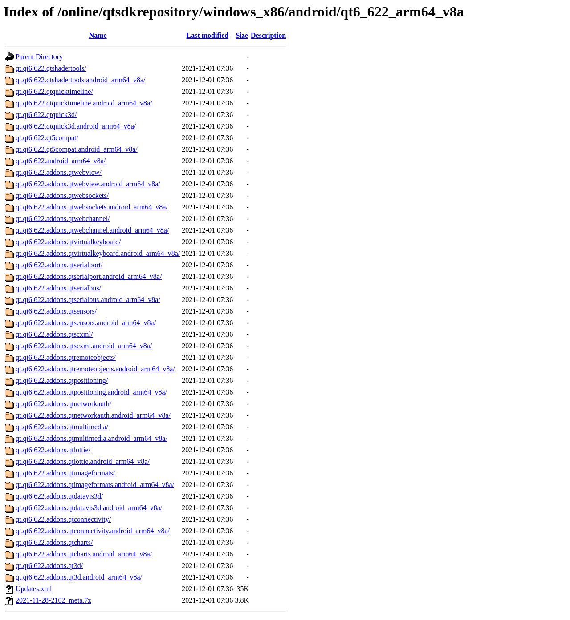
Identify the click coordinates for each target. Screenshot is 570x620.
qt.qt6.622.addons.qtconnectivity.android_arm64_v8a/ (93, 531)
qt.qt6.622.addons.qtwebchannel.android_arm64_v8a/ (92, 230)
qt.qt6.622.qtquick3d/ (46, 114)
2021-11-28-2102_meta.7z (53, 600)
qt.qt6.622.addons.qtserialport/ (59, 265)
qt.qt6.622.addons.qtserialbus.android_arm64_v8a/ (88, 299)
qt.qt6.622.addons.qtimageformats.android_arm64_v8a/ (95, 484)
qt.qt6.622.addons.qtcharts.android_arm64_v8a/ (84, 554)
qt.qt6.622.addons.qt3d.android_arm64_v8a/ (79, 577)
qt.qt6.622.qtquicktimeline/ (54, 91)
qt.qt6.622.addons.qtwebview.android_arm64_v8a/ (88, 184)
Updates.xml (34, 588)
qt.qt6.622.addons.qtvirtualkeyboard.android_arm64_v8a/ (98, 253)
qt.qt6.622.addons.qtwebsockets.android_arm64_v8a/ (92, 207)
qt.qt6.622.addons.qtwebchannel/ (63, 218)
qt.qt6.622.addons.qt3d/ (49, 565)
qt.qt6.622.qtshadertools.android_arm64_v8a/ (81, 80)
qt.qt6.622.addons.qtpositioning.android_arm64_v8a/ (91, 392)
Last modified (207, 35)
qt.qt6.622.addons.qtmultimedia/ (62, 427)
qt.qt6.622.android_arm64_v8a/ (61, 161)
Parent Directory (39, 56)
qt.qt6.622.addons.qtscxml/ (54, 334)
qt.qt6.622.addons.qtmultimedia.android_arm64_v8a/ (91, 438)
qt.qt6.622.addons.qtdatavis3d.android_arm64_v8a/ (89, 507)
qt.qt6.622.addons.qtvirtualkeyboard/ (68, 242)
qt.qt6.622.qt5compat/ (47, 137)
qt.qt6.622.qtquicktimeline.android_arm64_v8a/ (84, 103)
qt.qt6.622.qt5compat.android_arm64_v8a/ (77, 149)
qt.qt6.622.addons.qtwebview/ (59, 172)
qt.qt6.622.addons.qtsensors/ (56, 311)
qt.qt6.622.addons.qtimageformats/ (65, 473)
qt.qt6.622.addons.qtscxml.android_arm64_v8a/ (84, 346)
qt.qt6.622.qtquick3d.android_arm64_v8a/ (76, 126)
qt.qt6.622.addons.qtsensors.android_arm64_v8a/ (86, 322)
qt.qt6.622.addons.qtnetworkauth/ (63, 403)
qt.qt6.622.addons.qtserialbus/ (58, 288)
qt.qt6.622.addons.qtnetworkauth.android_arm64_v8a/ (93, 415)
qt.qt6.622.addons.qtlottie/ (53, 450)
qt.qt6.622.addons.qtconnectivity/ (63, 519)
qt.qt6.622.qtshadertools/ (51, 68)
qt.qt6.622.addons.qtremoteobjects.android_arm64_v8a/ (95, 369)
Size (242, 35)
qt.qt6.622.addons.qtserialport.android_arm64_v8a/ (89, 276)
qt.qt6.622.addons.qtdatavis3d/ (59, 496)
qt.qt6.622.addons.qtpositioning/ (62, 380)
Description (268, 35)
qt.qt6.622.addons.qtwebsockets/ (62, 195)
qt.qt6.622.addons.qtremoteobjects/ (66, 357)
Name (98, 35)
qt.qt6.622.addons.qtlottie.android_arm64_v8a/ (83, 461)
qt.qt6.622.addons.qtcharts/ (54, 542)
